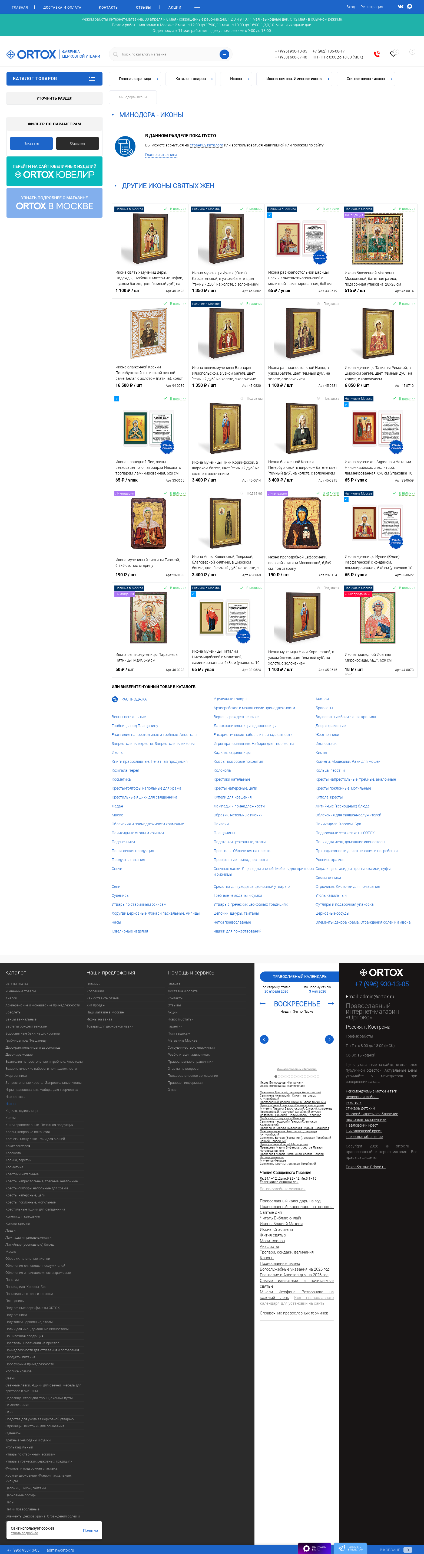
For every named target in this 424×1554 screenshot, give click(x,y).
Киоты (321, 752)
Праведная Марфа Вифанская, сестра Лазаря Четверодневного (292, 1156)
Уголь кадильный (331, 895)
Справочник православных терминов (294, 1313)
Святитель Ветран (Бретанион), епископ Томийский (295, 1138)
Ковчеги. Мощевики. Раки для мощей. (348, 761)
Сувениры (121, 895)
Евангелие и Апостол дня (279, 1182)
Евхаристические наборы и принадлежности (253, 734)
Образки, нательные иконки (238, 815)
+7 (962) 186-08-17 (329, 51)
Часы (116, 922)
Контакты (108, 7)
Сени (116, 886)
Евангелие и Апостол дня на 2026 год (294, 1274)
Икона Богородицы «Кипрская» (297, 1069)
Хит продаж (96, 1005)
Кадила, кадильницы (232, 752)
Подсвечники (123, 842)
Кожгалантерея (125, 770)
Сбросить (77, 143)
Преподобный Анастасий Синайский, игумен (290, 1112)
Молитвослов (272, 1240)
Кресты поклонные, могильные (343, 788)
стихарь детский (360, 1108)
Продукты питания (128, 860)
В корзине (391, 1550)
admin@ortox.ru (377, 996)
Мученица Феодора (273, 1160)
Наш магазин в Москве (105, 1012)
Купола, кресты (329, 797)
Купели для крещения (233, 797)
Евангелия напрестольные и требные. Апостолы (154, 734)
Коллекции (95, 991)
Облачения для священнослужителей (348, 815)
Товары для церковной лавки (110, 1026)
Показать (31, 143)
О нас (172, 1090)
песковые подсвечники (366, 1119)
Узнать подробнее (24, 1533)
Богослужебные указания (283, 1189)
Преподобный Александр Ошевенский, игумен (292, 1105)
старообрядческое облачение (372, 1114)
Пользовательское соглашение (193, 1076)
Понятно (90, 1530)
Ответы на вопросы (183, 1068)
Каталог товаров (54, 79)
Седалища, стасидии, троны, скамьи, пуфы (353, 868)
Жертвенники (327, 734)
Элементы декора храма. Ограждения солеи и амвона (363, 922)
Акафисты (269, 1246)
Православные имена (280, 1263)
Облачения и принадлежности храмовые (148, 824)
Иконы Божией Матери (281, 1223)
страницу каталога (206, 145)
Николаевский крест (364, 1131)
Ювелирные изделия (130, 931)
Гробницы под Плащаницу (135, 726)
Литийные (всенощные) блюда (343, 806)
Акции (174, 7)
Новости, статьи (180, 1019)
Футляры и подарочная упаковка (345, 904)
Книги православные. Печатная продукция (150, 761)
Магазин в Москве (182, 1040)
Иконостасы (326, 743)
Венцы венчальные (129, 717)
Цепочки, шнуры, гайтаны (236, 913)
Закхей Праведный (273, 1141)
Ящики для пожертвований (237, 931)
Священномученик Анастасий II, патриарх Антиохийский (288, 1133)
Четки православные (232, 922)
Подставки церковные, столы (240, 842)
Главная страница (161, 154)
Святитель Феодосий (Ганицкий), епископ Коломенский (288, 1123)
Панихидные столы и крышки (138, 833)
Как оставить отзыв (103, 998)
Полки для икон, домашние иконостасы (350, 842)
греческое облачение (364, 1136)
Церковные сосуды (332, 913)
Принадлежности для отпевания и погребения (357, 851)
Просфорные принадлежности (241, 860)
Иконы (118, 752)
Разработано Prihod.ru (366, 1167)
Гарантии (175, 1026)
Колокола (222, 770)
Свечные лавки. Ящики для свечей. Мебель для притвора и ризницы (43, 1388)
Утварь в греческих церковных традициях (251, 904)
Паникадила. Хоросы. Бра (338, 824)
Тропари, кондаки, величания (287, 1252)
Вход (350, 7)
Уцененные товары (230, 699)
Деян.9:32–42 (288, 1178)
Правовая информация (186, 1083)
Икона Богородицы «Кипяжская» (282, 1086)
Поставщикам (179, 1033)
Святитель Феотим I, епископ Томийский (288, 1164)
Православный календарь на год (290, 1201)
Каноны (267, 1257)
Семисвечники (328, 877)
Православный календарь (300, 976)
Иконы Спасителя (276, 1229)
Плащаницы (224, 833)
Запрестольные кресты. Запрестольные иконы (153, 743)
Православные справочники (190, 1061)
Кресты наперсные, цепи (235, 788)
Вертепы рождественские (236, 717)
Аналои (322, 699)
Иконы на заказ (99, 1019)
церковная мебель (362, 1097)
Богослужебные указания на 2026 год (295, 1269)
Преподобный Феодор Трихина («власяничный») (293, 1102)
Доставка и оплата (62, 7)
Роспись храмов (330, 860)
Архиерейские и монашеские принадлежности (254, 708)
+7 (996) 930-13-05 (291, 51)
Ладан (117, 806)
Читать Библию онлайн (281, 1218)
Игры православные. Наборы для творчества (254, 743)
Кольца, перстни (330, 770)
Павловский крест (362, 1125)
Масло (117, 815)
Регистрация (371, 7)
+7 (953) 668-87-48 (291, 57)
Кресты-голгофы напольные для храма (146, 788)
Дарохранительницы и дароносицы (245, 726)
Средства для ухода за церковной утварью (252, 886)
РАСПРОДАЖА (129, 699)
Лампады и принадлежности (239, 806)
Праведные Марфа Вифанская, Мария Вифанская (294, 1128)
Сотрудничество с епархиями (191, 1047)
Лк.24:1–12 (268, 1178)
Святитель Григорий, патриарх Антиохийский (290, 1092)
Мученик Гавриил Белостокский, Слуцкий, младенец (296, 1108)
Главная (20, 7)
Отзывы (143, 7)
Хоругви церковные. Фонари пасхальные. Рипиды (156, 913)
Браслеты (324, 708)
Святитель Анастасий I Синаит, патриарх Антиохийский (288, 1097)
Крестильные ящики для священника (144, 797)
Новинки (93, 984)
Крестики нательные (232, 779)
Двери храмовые (331, 726)
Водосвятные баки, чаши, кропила (346, 717)
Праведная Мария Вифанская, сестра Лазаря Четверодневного (291, 1149)
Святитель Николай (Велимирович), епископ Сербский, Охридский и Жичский (290, 1117)
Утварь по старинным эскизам (139, 904)
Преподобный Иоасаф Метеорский (284, 1144)
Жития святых (273, 1235)
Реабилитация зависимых (189, 1054)
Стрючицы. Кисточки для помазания (348, 886)
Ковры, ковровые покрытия (238, 761)
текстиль (354, 1102)
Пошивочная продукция (133, 851)
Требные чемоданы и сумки (238, 895)
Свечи (117, 868)
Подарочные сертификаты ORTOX (345, 833)
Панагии (221, 824)
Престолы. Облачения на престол (243, 851)
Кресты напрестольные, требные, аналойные (356, 779)
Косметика (121, 779)
